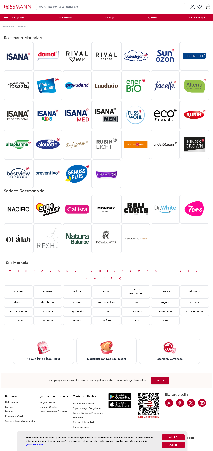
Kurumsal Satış (81, 427)
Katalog (109, 17)
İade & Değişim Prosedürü (88, 413)
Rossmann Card (14, 416)
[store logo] (17, 7)
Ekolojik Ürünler (48, 407)
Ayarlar (173, 445)
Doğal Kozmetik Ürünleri (53, 411)
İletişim (9, 411)
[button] (207, 6)
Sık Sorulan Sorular (83, 403)
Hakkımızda (11, 402)
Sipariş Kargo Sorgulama (87, 408)
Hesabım (78, 417)
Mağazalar (151, 17)
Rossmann (8, 26)
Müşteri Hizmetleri (83, 422)
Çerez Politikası (34, 444)
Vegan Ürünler (48, 402)
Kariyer (9, 407)
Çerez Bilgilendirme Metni (20, 421)
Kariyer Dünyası (197, 17)
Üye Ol (160, 381)
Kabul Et (173, 437)
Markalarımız (66, 17)
